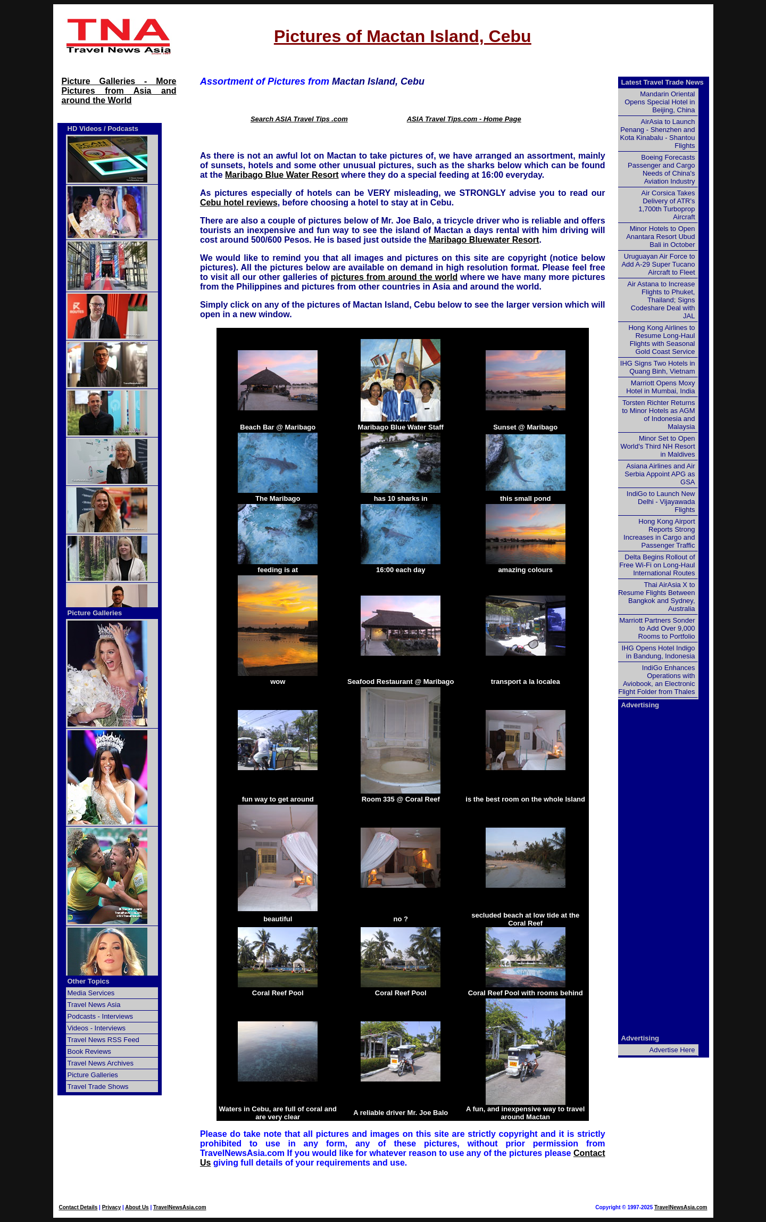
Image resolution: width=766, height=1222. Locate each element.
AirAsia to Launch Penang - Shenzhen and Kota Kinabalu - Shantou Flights (657, 134)
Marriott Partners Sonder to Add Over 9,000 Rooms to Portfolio (657, 628)
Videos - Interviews (97, 1028)
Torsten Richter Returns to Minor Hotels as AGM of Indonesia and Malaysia (658, 415)
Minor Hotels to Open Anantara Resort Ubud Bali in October (660, 237)
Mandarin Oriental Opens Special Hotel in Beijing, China (660, 102)
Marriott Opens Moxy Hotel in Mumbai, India (660, 387)
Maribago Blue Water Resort (282, 174)
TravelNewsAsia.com (179, 1207)
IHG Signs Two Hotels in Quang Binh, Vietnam (657, 367)
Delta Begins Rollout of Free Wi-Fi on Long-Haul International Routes (657, 565)
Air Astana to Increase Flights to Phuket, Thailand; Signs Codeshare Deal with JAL (661, 300)
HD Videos (85, 129)
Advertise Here (672, 1050)
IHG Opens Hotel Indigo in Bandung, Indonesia (658, 652)
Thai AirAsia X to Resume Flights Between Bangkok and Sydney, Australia (656, 597)
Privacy (111, 1207)
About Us (136, 1207)
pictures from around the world (394, 277)
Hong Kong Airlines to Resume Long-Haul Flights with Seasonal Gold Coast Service (661, 340)
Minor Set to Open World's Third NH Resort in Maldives (658, 446)
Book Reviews (89, 1051)
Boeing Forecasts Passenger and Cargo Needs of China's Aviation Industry (661, 169)
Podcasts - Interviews (101, 1016)
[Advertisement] (660, 870)
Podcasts (122, 129)
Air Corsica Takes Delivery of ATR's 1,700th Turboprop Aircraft (666, 205)
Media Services (91, 993)
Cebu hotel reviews (239, 202)
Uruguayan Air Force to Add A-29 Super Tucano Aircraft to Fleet (658, 264)
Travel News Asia (94, 1005)
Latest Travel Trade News (662, 82)
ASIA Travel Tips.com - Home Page (464, 119)
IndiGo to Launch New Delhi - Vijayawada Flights (661, 502)
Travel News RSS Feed (103, 1040)
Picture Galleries (95, 613)
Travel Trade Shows (98, 1087)
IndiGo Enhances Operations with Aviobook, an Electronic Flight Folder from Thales (656, 680)
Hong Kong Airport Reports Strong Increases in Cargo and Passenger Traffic (659, 533)
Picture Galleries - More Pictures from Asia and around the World (119, 91)
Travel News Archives (101, 1063)
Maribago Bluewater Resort (484, 239)
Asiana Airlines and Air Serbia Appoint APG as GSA (660, 474)
